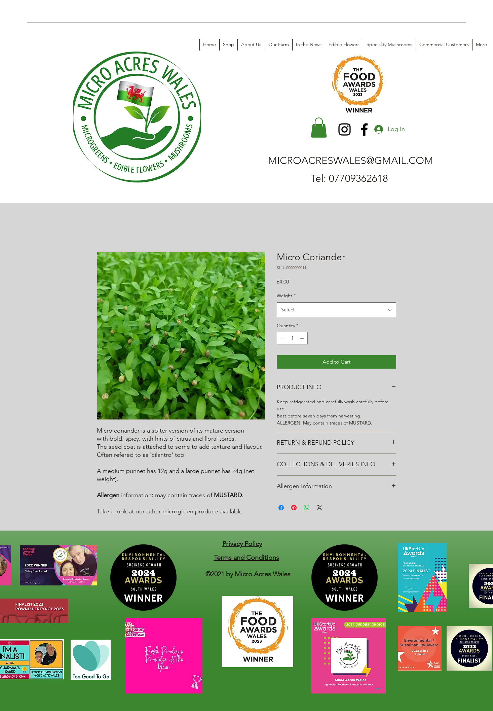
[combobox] (336, 309)
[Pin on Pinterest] (294, 508)
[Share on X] (319, 508)
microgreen (177, 511)
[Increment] (302, 338)
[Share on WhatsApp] (307, 508)
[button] (318, 127)
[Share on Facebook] (281, 508)
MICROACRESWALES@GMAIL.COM (350, 161)
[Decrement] (282, 338)
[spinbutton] (292, 338)
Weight (286, 296)
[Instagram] (344, 129)
